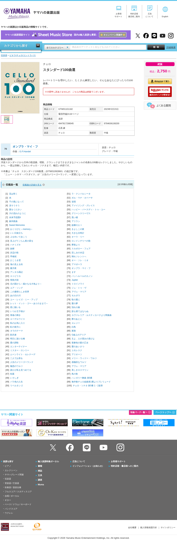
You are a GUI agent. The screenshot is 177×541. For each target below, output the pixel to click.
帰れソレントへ (79, 256)
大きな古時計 (78, 233)
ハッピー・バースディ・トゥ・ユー (88, 209)
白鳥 (74, 327)
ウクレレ (9, 513)
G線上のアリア (79, 335)
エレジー (76, 323)
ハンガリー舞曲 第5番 (82, 378)
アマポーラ (77, 264)
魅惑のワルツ (16, 366)
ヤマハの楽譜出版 (31, 12)
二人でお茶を (16, 358)
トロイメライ (78, 284)
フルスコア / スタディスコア (18, 491)
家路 (74, 331)
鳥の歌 (75, 374)
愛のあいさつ (78, 346)
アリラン (76, 221)
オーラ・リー (78, 237)
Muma (41, 484)
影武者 (13, 335)
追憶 (74, 201)
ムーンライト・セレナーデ (22, 354)
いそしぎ (14, 378)
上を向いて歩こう (18, 237)
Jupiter (75, 280)
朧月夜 (13, 268)
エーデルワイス (17, 319)
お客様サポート (118, 461)
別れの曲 (76, 307)
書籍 (40, 466)
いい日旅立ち (16, 233)
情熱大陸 (14, 280)
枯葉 (12, 374)
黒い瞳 (75, 217)
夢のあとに (77, 319)
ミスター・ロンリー (19, 350)
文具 (40, 475)
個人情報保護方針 (148, 527)
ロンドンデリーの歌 (81, 241)
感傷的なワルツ (79, 362)
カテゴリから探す (16, 45)
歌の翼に (76, 299)
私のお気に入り (17, 323)
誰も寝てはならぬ (80, 311)
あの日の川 (15, 295)
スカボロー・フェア (81, 248)
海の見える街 (16, 264)
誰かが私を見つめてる (20, 370)
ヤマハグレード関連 (14, 474)
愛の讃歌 (14, 342)
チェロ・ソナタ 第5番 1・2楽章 (88, 385)
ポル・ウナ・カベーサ (82, 198)
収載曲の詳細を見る (32, 185)
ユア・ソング (16, 288)
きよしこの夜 (78, 229)
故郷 (12, 248)
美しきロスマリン (80, 370)
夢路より (76, 245)
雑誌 (40, 471)
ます (74, 272)
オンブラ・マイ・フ (81, 268)
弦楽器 (8, 479)
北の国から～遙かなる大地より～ (26, 284)
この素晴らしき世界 (19, 291)
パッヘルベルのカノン (82, 276)
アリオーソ (77, 354)
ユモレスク (77, 350)
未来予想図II (15, 217)
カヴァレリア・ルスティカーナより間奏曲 (92, 315)
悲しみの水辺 (78, 252)
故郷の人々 (77, 225)
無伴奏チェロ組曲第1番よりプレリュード (91, 382)
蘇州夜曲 (13, 221)
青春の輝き (15, 315)
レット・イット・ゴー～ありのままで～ (29, 303)
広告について (78, 461)
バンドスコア (11, 509)
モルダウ (76, 295)
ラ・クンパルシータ (81, 194)
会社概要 (132, 527)
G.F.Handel (25, 151)
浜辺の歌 (14, 252)
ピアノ (8, 466)
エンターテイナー (18, 346)
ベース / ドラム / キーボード (18, 504)
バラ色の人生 (16, 382)
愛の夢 (75, 303)
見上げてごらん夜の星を (21, 241)
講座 (40, 480)
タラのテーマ (16, 331)
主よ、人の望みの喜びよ (83, 338)
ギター (8, 500)
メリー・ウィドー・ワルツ (84, 358)
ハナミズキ (15, 245)
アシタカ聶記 (16, 272)
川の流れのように (17, 213)
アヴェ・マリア (79, 291)
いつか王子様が (17, 311)
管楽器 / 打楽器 (12, 483)
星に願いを (15, 307)
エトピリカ (15, 276)
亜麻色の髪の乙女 (80, 342)
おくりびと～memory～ (21, 229)
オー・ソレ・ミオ (80, 260)
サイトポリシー (168, 527)
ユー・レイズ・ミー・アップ (24, 299)
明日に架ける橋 (17, 338)
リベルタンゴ (16, 385)
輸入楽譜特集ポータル (48, 461)
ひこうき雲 (15, 260)
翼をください (15, 209)
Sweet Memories (17, 225)
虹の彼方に (15, 327)
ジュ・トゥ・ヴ (79, 288)
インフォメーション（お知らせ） (88, 466)
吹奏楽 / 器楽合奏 (13, 487)
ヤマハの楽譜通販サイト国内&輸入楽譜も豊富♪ (65, 35)
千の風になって (16, 201)
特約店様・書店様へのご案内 (124, 466)
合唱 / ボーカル (12, 496)
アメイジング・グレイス (83, 205)
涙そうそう (14, 205)
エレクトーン (11, 470)
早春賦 (13, 256)
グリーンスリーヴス (81, 213)
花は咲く (13, 194)
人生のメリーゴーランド (21, 362)
